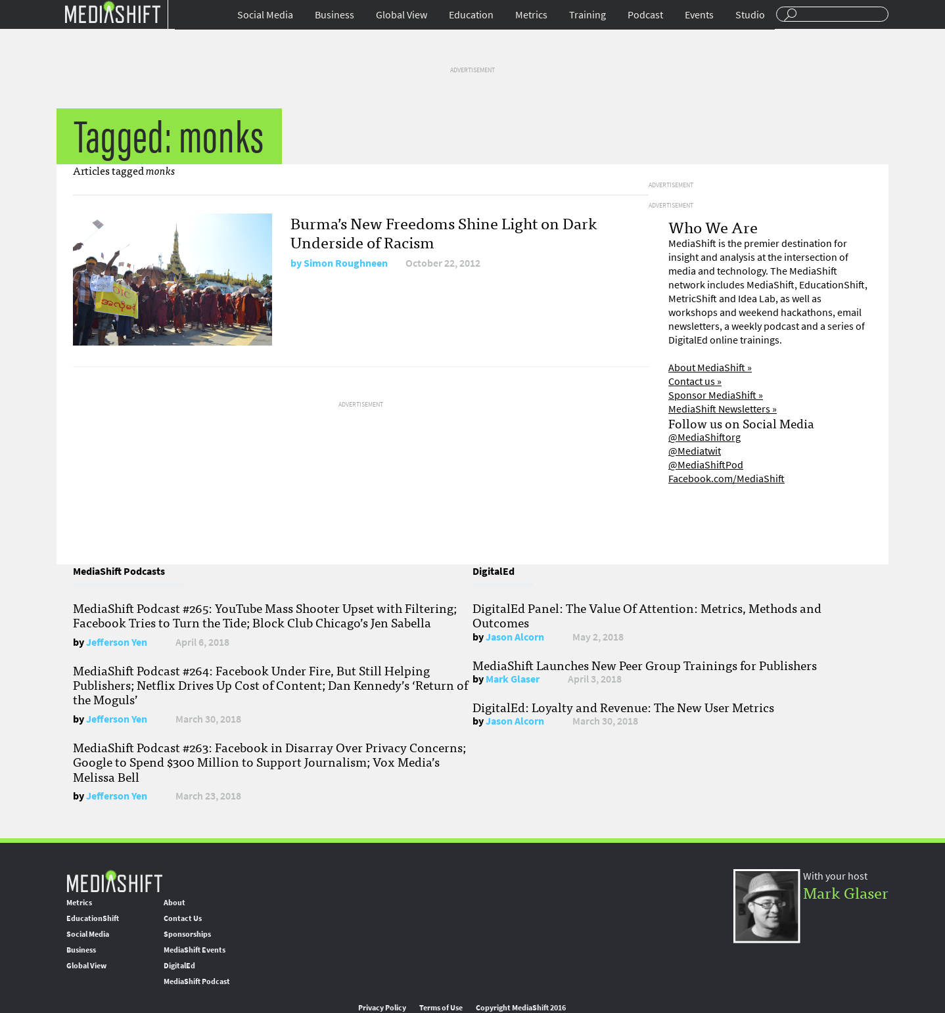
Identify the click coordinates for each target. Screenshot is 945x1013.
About (174, 902)
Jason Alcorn (515, 637)
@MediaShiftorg (704, 437)
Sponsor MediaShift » (715, 395)
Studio (750, 15)
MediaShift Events (194, 950)
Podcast (645, 15)
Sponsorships (187, 934)
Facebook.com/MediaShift (726, 478)
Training (587, 15)
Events (699, 15)
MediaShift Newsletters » (722, 409)
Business (334, 15)
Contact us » (695, 381)
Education (471, 15)
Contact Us (183, 918)
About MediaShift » (710, 367)
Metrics (531, 15)
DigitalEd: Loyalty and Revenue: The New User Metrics (623, 707)
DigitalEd (179, 965)
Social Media (265, 15)
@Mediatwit (694, 451)
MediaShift (114, 880)
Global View (401, 15)
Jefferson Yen (116, 642)
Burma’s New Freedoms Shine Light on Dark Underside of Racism (443, 232)
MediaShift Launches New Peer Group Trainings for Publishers (644, 665)
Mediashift (112, 11)
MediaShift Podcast (197, 981)
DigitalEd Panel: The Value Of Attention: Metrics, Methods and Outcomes (646, 615)
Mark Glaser (513, 679)
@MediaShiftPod (705, 465)
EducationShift (92, 918)
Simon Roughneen (346, 263)
